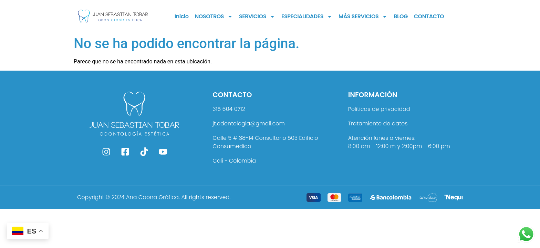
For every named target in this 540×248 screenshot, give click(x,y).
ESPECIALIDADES (306, 16)
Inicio (182, 16)
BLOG (400, 16)
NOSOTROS (214, 16)
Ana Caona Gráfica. (153, 197)
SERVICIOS (257, 16)
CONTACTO (429, 16)
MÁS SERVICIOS (363, 16)
